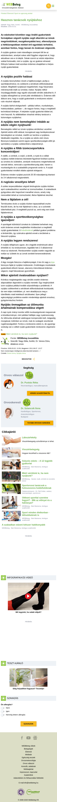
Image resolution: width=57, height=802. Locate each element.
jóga (53, 262)
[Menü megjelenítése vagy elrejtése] (53, 6)
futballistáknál (27, 230)
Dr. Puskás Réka (29, 382)
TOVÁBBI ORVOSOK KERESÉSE (38, 423)
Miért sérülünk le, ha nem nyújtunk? (21, 334)
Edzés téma (11, 353)
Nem (8, 708)
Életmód (10, 13)
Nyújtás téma (21, 353)
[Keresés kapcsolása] (48, 5)
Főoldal (3, 13)
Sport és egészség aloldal (23, 13)
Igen (8, 711)
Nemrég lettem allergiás (15, 715)
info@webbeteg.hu (31, 783)
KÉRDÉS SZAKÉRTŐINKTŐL (40, 393)
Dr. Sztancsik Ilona (30, 408)
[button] (22, 739)
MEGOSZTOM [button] (28, 359)
